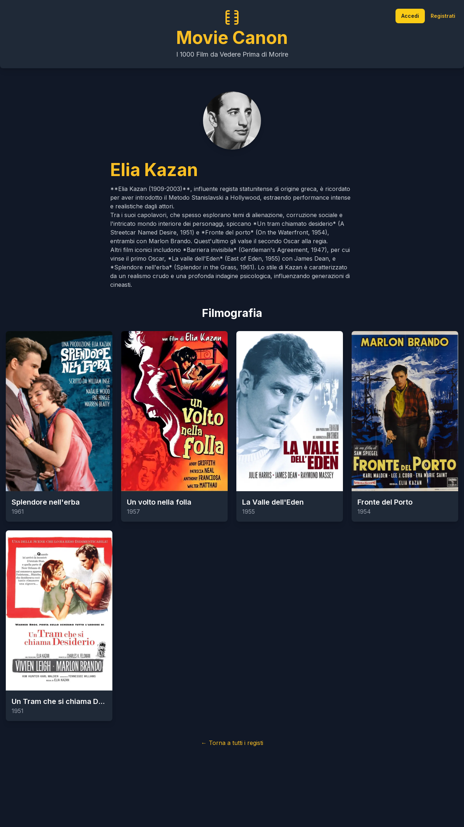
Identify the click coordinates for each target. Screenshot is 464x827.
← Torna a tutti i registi (232, 742)
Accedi (410, 16)
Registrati (443, 16)
